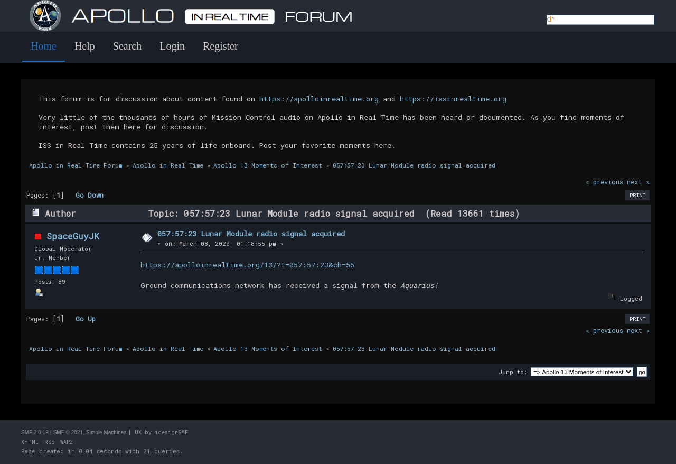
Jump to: (513, 372)
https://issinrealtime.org (453, 99)
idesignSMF (171, 432)
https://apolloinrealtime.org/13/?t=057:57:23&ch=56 (247, 265)
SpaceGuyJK (72, 236)
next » (638, 182)
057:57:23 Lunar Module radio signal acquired (251, 233)
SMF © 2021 (68, 432)
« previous (604, 182)
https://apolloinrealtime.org (319, 99)
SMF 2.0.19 (35, 432)
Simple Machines (106, 432)
